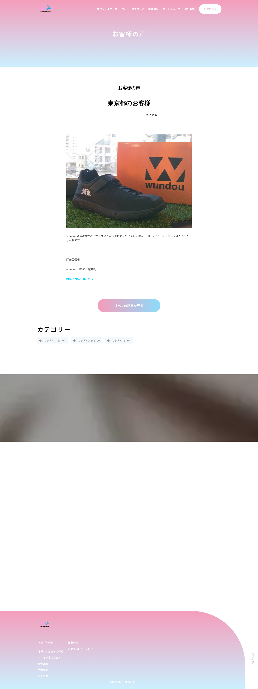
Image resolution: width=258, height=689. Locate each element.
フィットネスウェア (132, 9)
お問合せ (43, 676)
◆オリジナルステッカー (87, 340)
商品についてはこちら (79, 279)
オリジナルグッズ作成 (50, 651)
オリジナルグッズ (107, 9)
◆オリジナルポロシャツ (53, 340)
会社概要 (190, 9)
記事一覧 (73, 642)
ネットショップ (171, 9)
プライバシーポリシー (80, 648)
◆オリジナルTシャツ (119, 340)
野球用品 (153, 9)
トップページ (45, 642)
